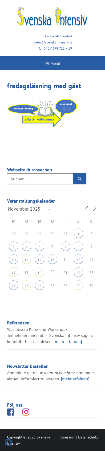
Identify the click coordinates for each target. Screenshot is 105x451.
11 (26, 259)
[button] (8, 442)
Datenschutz (88, 437)
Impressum (66, 437)
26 (39, 285)
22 (78, 272)
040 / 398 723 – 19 (58, 48)
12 (39, 259)
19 (39, 272)
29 (78, 285)
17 (14, 272)
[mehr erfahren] (68, 341)
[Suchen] (79, 179)
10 (14, 259)
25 (26, 285)
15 (78, 259)
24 (14, 285)
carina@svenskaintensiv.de (52, 42)
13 (52, 259)
